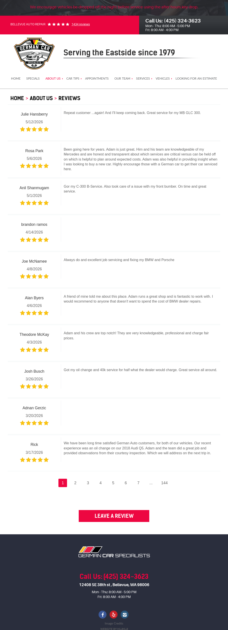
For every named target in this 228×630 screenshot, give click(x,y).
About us (53, 78)
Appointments (97, 78)
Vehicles (163, 78)
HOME (16, 78)
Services (143, 78)
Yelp (114, 615)
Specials (33, 78)
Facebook (103, 615)
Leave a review (114, 515)
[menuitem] (16, 79)
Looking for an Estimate (196, 78)
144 (164, 483)
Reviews (69, 98)
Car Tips (72, 78)
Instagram (125, 615)
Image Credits (114, 623)
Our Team (122, 78)
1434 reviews (80, 24)
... (151, 483)
